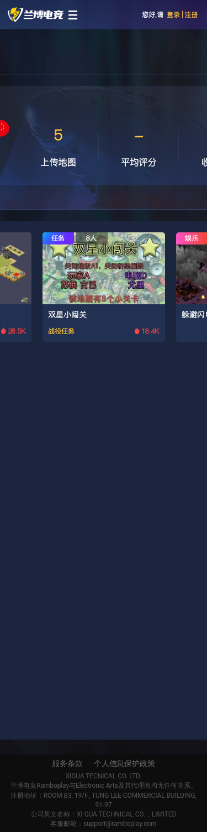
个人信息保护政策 (124, 763)
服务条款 (67, 763)
